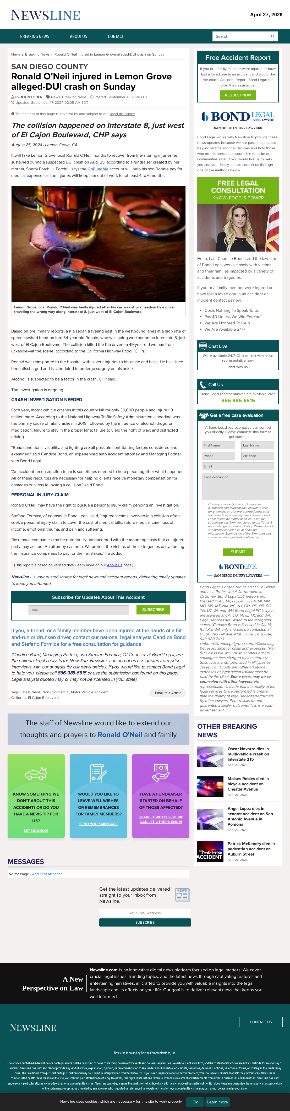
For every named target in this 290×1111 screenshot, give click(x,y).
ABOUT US (78, 36)
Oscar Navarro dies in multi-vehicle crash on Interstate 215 (248, 754)
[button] (245, 36)
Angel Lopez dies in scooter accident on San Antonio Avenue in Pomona (250, 816)
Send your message (98, 824)
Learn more (217, 1102)
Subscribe (145, 922)
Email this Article (168, 693)
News (55, 97)
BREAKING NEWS (34, 36)
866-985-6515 (71, 673)
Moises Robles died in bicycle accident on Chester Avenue (248, 784)
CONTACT (115, 36)
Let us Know (36, 831)
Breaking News (74, 97)
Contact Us (261, 1022)
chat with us (238, 367)
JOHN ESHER (31, 97)
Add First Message (47, 874)
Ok (195, 1102)
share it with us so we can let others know (161, 819)
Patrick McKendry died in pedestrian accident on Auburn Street (251, 849)
